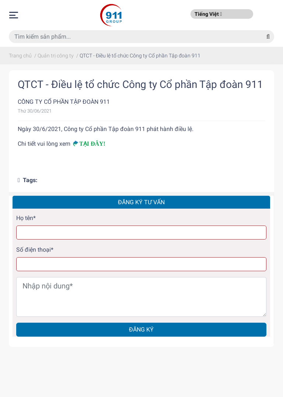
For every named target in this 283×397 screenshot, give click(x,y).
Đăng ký (141, 329)
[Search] (268, 36)
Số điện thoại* (34, 249)
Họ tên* (26, 218)
